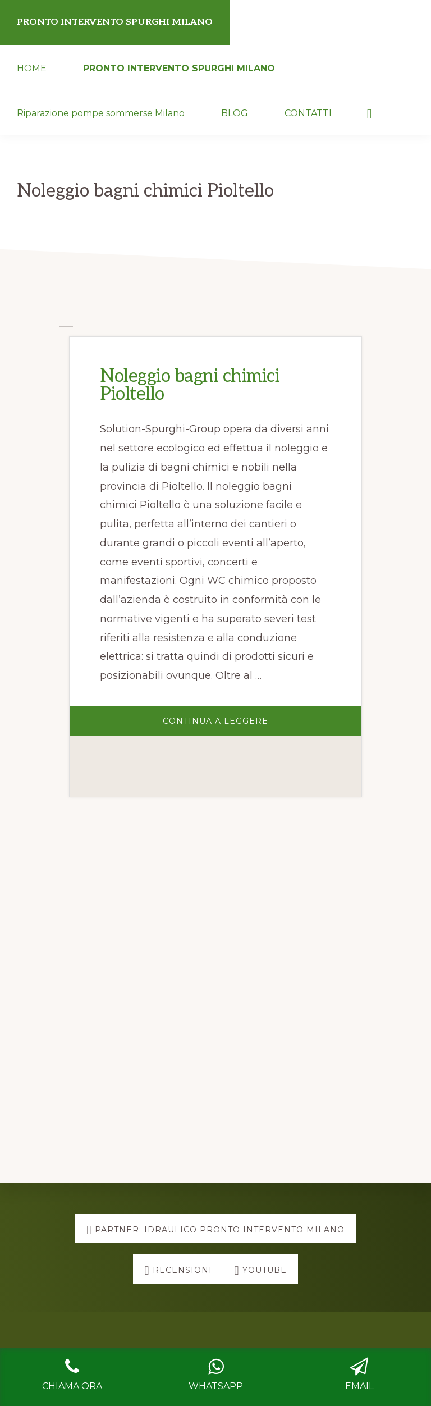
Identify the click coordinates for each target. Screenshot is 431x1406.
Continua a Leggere (252, 725)
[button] (369, 112)
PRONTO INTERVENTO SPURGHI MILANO (115, 22)
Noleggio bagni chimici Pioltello (189, 385)
